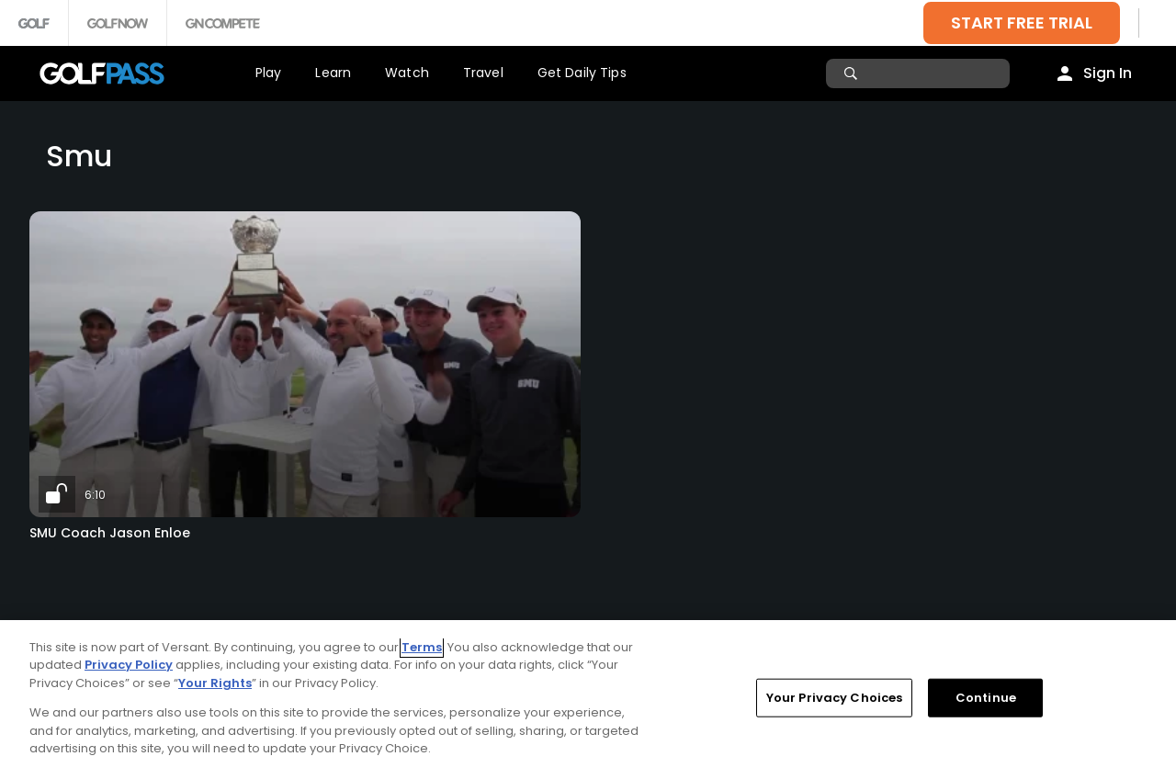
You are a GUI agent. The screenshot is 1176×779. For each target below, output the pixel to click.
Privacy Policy (129, 664)
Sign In (1107, 73)
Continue (986, 697)
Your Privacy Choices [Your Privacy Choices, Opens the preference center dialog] (834, 697)
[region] (588, 699)
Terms (421, 647)
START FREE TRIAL (1021, 22)
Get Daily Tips (582, 72)
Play (268, 72)
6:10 (95, 494)
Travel (483, 72)
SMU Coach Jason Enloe (109, 533)
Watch (407, 72)
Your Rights (215, 683)
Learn (333, 72)
